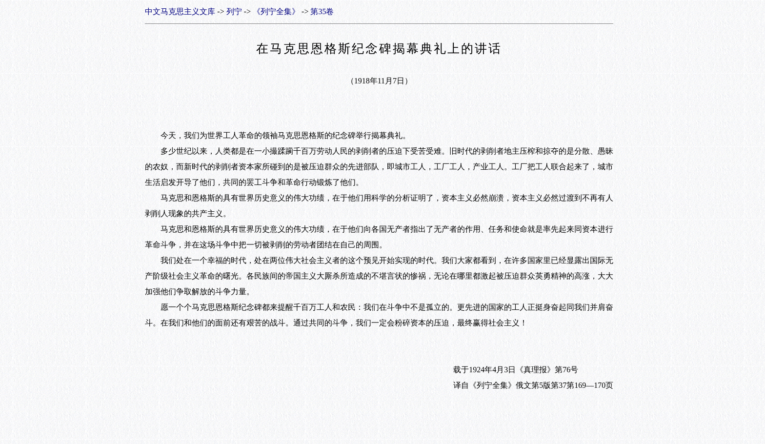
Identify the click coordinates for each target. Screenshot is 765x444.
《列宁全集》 (276, 11)
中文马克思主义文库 (180, 11)
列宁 (234, 11)
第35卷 (322, 11)
